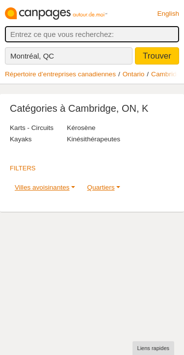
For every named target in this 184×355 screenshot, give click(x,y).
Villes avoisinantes (42, 187)
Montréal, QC (32, 56)
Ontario (134, 74)
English (168, 13)
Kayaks (21, 139)
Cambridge (167, 74)
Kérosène (81, 127)
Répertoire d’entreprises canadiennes (60, 74)
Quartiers (101, 187)
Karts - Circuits (31, 127)
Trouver (157, 56)
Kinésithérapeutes (93, 139)
